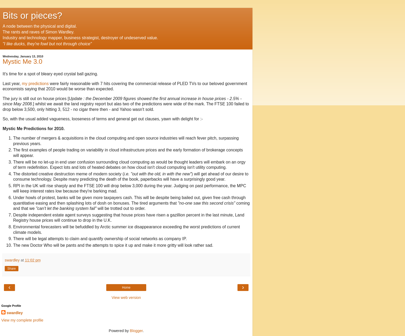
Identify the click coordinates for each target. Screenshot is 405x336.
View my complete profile (22, 320)
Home (126, 287)
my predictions (35, 83)
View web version (126, 297)
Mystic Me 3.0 (22, 61)
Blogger (136, 331)
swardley (15, 313)
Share (11, 268)
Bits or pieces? (32, 16)
